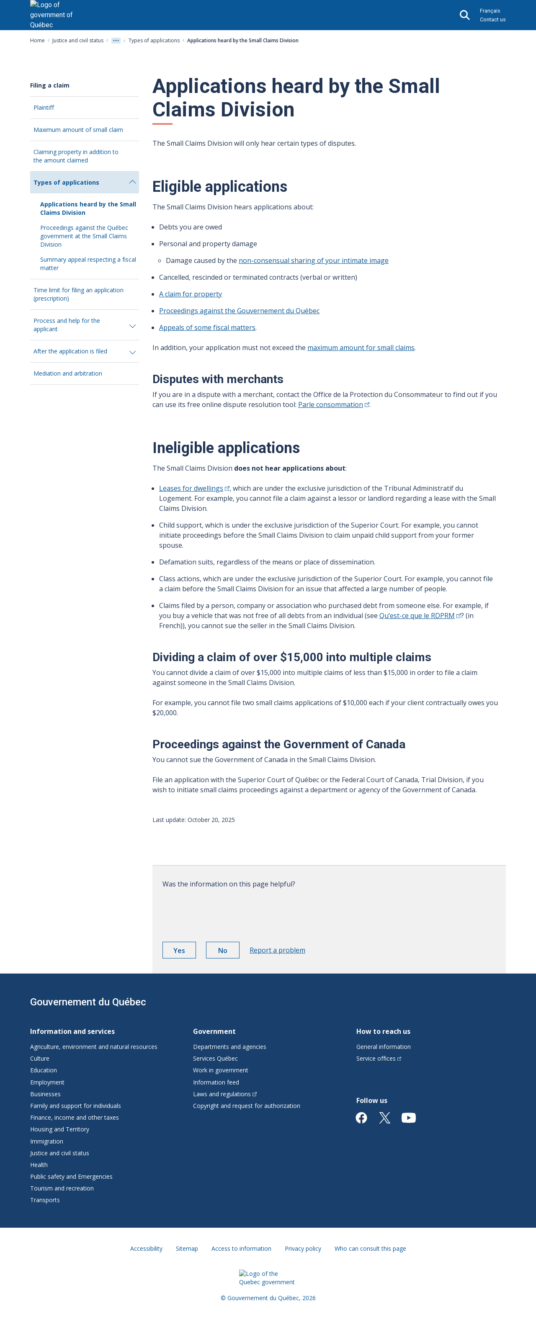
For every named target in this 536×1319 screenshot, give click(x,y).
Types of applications (154, 40)
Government (214, 1031)
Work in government (220, 1070)
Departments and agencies (229, 1047)
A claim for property (190, 294)
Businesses (45, 1094)
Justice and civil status (77, 40)
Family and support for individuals (75, 1106)
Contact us (493, 19)
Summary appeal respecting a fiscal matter (88, 263)
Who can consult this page (370, 1248)
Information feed (216, 1082)
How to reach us (383, 1031)
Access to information (241, 1248)
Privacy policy (303, 1248)
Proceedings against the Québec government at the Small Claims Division (84, 236)
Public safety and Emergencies (71, 1176)
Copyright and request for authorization (246, 1106)
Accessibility (146, 1248)
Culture (39, 1058)
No (229, 951)
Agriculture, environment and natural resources (93, 1047)
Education (43, 1070)
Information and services (72, 1031)
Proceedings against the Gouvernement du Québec (239, 310)
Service (379, 1058)
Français (490, 11)
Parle (333, 404)
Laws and (225, 1094)
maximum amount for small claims (361, 347)
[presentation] (226, 912)
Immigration (46, 1141)
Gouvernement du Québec (88, 1002)
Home (37, 40)
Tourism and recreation (62, 1188)
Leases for (194, 488)
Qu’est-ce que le (420, 615)
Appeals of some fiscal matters (207, 327)
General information (383, 1047)
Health (39, 1165)
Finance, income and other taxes (74, 1117)
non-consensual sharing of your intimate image (314, 260)
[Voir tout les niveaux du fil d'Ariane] (116, 40)
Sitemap (187, 1248)
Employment (47, 1082)
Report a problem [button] (277, 950)
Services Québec (215, 1058)
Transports (45, 1200)
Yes (184, 951)
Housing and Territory (59, 1129)
